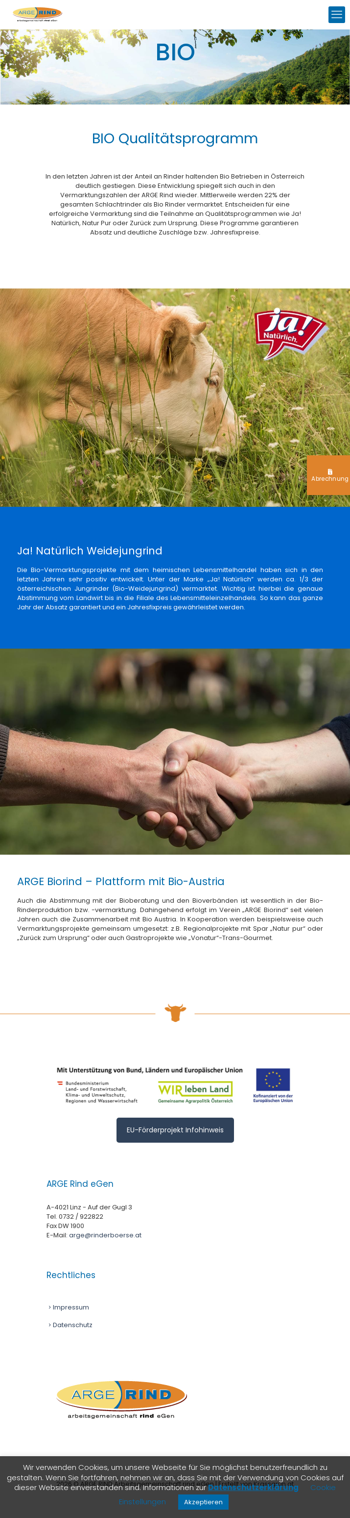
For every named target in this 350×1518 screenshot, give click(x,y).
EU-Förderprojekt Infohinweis (175, 1130)
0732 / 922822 (81, 1216)
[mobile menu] (336, 14)
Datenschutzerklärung (253, 1487)
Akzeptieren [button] (203, 1502)
